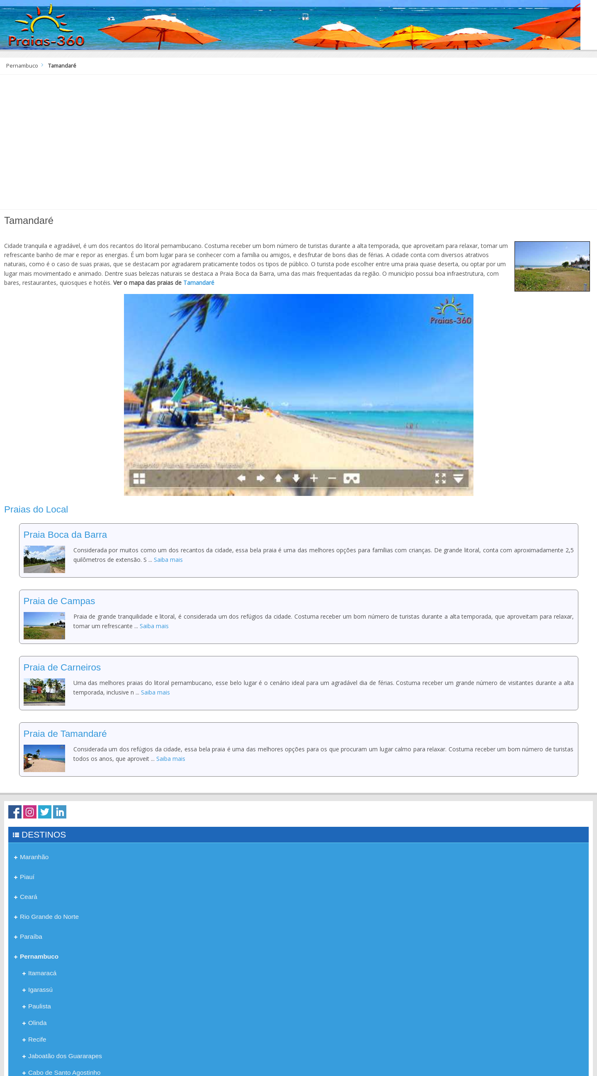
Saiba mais (168, 560)
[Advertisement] (298, 145)
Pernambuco (22, 65)
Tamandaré (198, 283)
